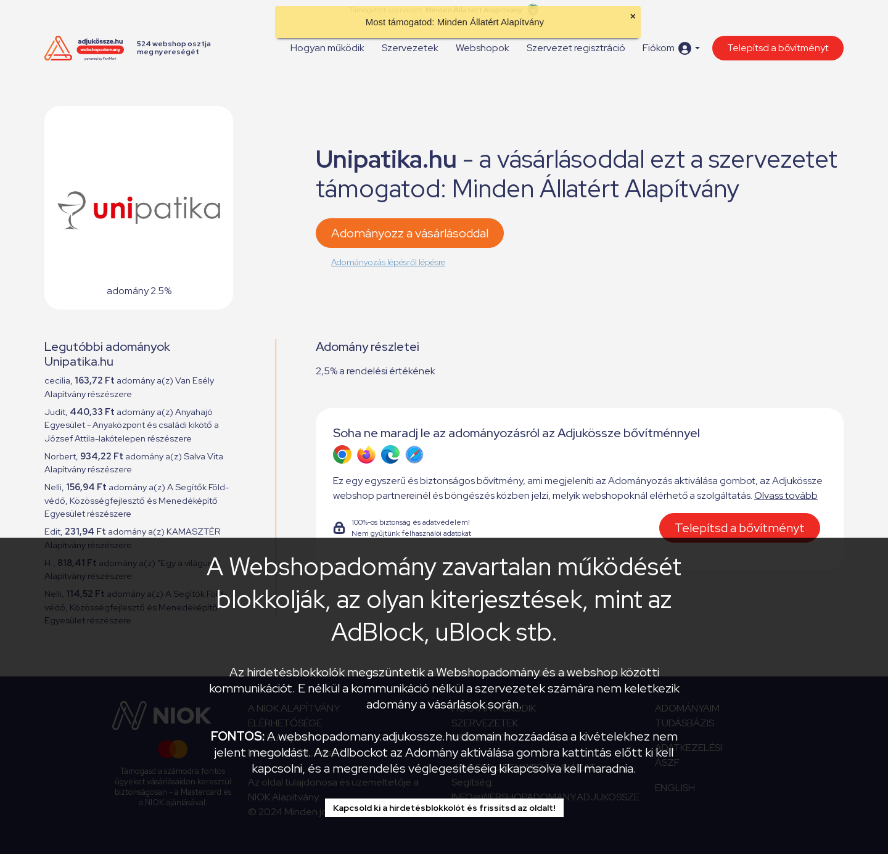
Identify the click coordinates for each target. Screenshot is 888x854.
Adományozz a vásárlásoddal (409, 233)
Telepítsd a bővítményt (778, 47)
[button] (671, 48)
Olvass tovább (786, 495)
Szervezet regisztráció (576, 47)
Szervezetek (410, 47)
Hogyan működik (327, 47)
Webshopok (482, 47)
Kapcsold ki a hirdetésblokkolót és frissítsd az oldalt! (444, 807)
